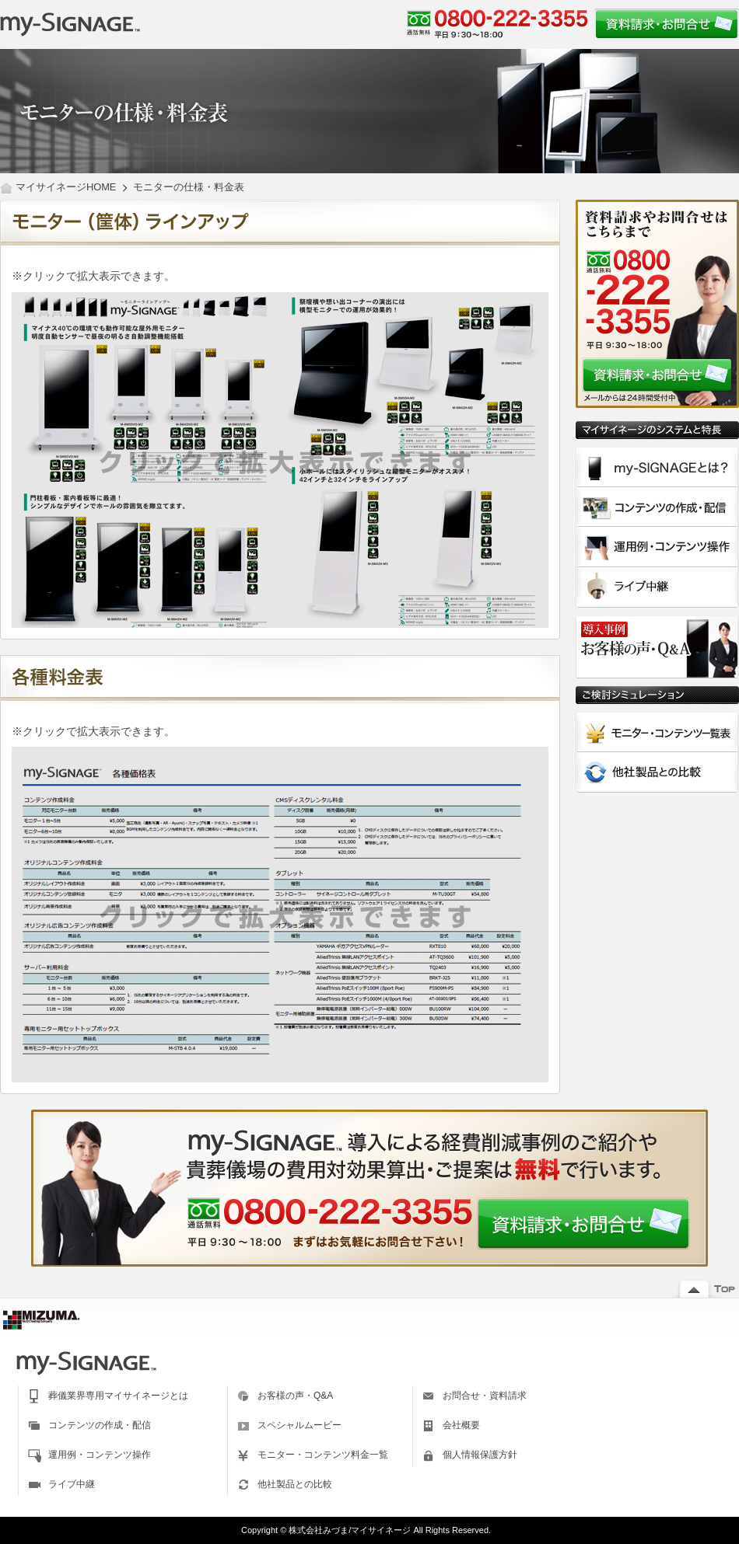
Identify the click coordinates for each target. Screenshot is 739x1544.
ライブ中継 (71, 1484)
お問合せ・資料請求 (485, 1395)
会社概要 (461, 1425)
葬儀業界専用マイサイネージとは (118, 1395)
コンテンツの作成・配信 (99, 1425)
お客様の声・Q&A (295, 1395)
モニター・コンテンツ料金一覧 (322, 1454)
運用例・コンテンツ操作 (99, 1454)
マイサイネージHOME (66, 187)
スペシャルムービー (299, 1425)
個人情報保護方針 (480, 1454)
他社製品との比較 (294, 1484)
